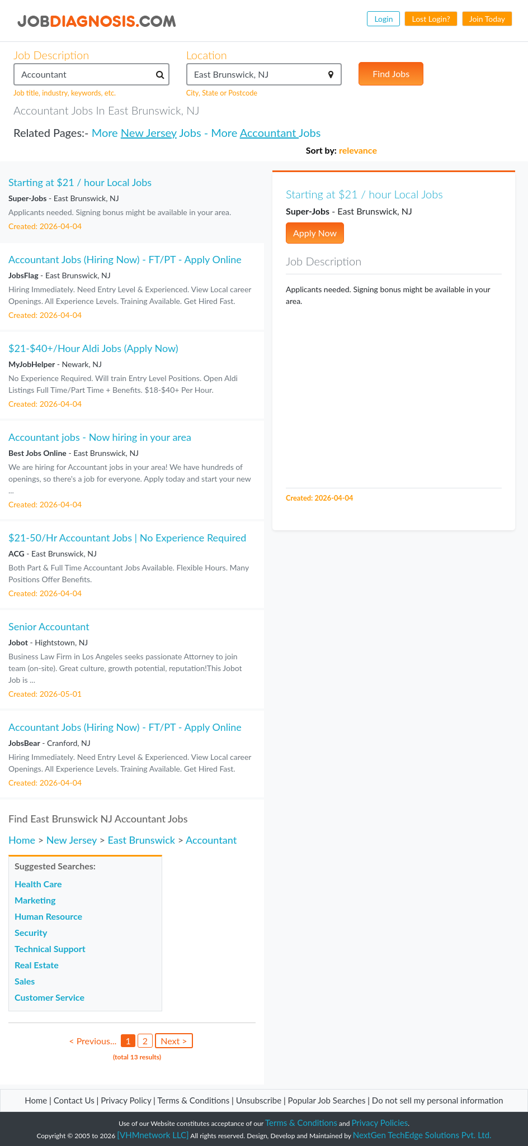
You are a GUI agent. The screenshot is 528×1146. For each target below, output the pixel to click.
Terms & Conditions (194, 1100)
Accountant (269, 132)
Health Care (38, 883)
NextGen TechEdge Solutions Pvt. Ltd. (422, 1135)
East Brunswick (141, 840)
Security (31, 932)
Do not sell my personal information (437, 1100)
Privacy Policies (380, 1123)
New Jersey (149, 132)
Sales (25, 981)
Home (21, 840)
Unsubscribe (258, 1100)
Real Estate (37, 964)
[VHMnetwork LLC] (152, 1135)
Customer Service (49, 997)
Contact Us (74, 1100)
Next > (174, 1040)
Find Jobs (391, 73)
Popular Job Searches (327, 1100)
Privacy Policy (126, 1100)
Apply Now (315, 232)
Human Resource (48, 916)
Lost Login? (431, 18)
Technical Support (50, 948)
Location (206, 54)
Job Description (51, 54)
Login (383, 18)
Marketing (35, 900)
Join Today (487, 18)
